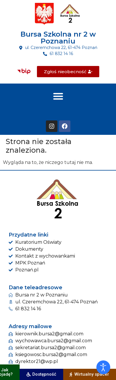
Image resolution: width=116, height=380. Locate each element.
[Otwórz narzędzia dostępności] (103, 367)
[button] (58, 96)
